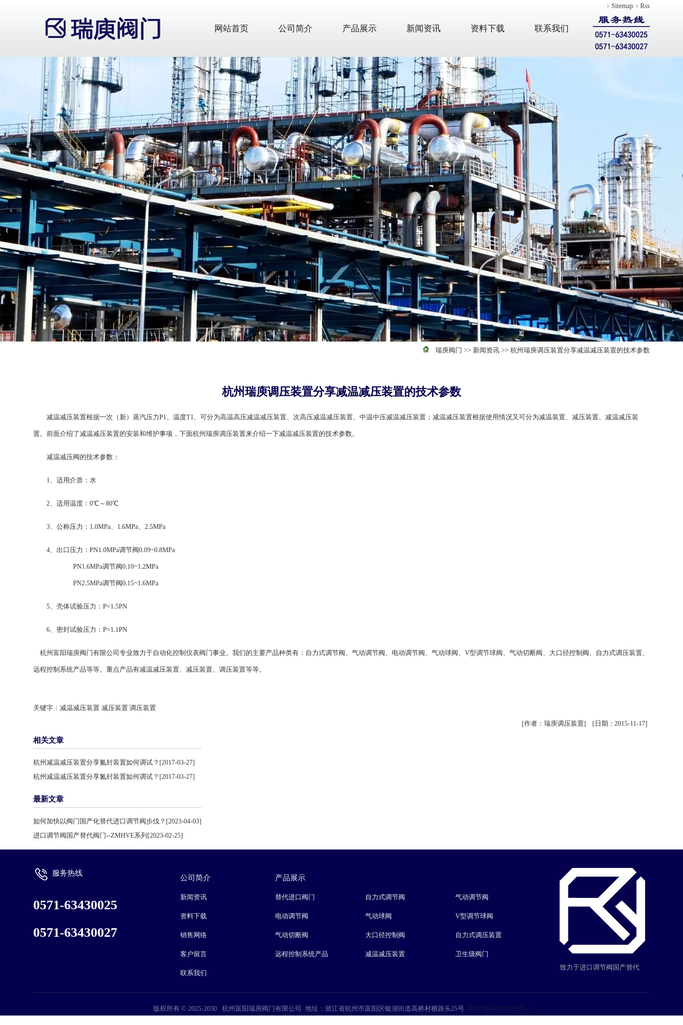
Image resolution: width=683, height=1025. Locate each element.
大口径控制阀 (385, 935)
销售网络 (193, 935)
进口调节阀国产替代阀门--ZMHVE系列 (90, 835)
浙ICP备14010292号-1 (499, 1008)
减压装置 (115, 707)
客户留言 (193, 954)
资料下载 (488, 28)
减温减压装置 (80, 707)
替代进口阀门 (295, 897)
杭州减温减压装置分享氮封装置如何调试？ (96, 762)
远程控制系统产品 (301, 954)
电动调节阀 (291, 916)
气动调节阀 (472, 897)
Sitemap (622, 5)
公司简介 (295, 28)
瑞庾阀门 (448, 350)
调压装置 (142, 707)
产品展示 (359, 28)
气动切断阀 (291, 935)
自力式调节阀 (385, 897)
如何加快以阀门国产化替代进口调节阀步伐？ (99, 821)
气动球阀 (378, 916)
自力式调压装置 (478, 935)
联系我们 (552, 28)
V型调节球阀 (474, 916)
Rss (645, 5)
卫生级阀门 (472, 954)
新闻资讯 (423, 28)
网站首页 (231, 28)
